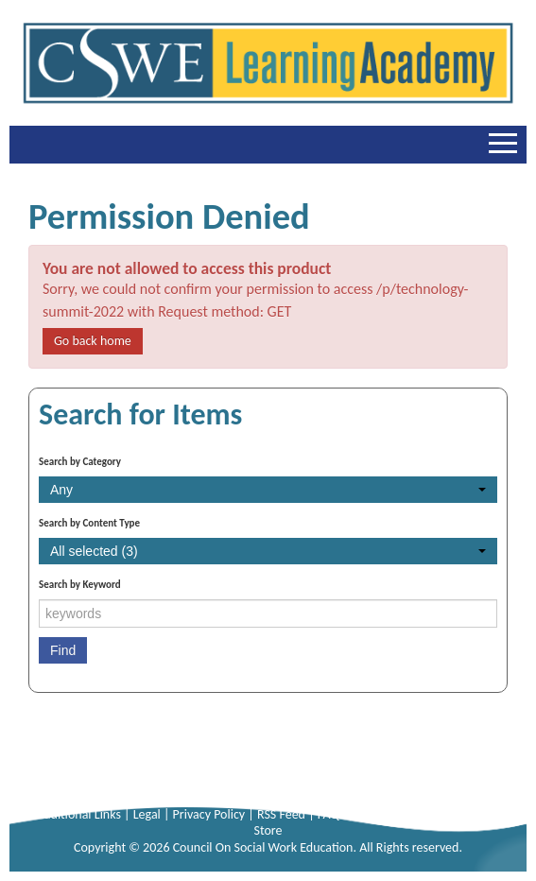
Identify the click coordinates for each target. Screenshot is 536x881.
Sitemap (380, 814)
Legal (148, 814)
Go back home (92, 341)
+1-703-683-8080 (171, 781)
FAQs (333, 814)
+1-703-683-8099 (300, 781)
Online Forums (452, 814)
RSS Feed (282, 814)
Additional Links (80, 814)
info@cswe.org (412, 781)
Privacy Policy (211, 814)
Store (267, 830)
